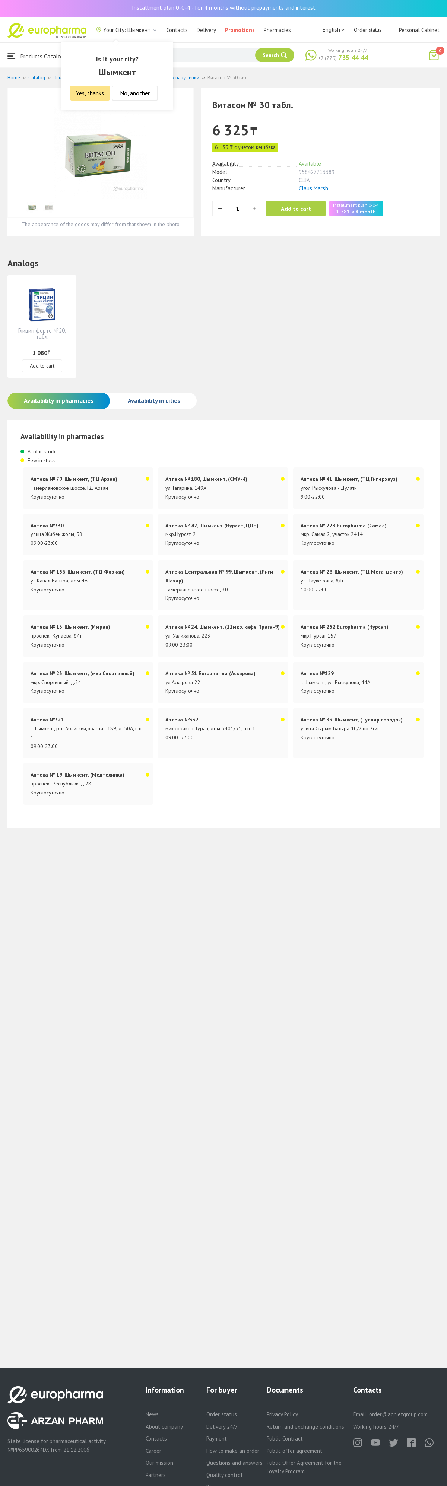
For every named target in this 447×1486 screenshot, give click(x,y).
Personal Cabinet (419, 30)
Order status (367, 29)
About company (164, 1426)
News (152, 1414)
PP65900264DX (31, 1449)
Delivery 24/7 (222, 1426)
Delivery (206, 30)
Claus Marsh (313, 188)
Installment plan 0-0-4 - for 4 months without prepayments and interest (224, 7)
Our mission (159, 1462)
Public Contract (285, 1438)
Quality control (224, 1475)
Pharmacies (277, 30)
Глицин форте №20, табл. (42, 333)
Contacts (177, 30)
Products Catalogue (38, 56)
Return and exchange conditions (305, 1426)
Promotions (240, 30)
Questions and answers (234, 1462)
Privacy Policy (282, 1414)
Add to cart (296, 208)
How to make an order (232, 1450)
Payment (216, 1438)
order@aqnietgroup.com (398, 1414)
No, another (135, 93)
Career (153, 1450)
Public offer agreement (294, 1450)
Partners (156, 1475)
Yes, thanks (90, 93)
